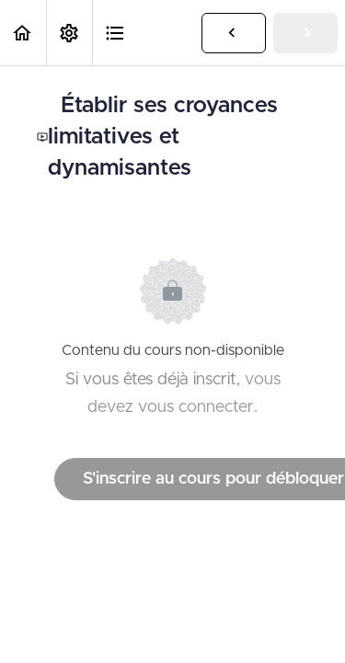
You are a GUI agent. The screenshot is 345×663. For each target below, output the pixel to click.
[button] (23, 32)
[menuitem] (69, 32)
